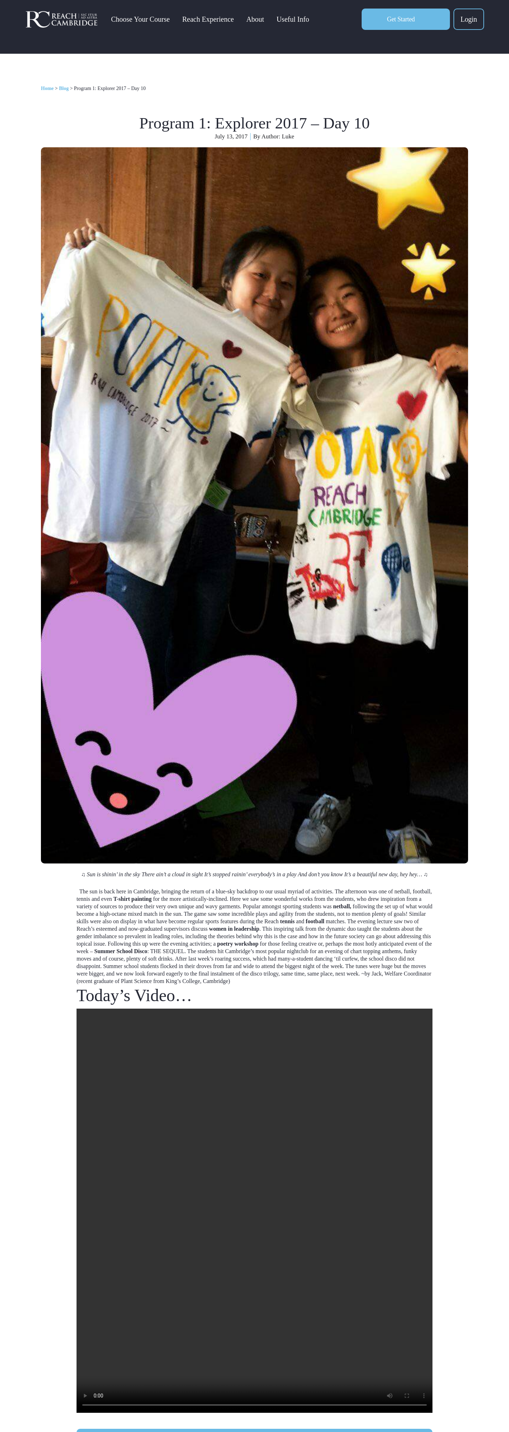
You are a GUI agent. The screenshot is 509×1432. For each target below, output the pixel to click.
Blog (64, 88)
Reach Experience (209, 20)
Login (469, 20)
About (256, 20)
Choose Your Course (141, 20)
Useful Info (293, 20)
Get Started (401, 19)
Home (47, 88)
